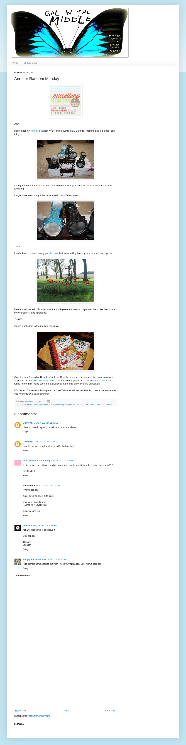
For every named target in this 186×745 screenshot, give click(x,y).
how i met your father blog (36, 460)
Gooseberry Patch (95, 380)
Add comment (22, 575)
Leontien (27, 525)
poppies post (51, 253)
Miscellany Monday (63, 405)
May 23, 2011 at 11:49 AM (46, 423)
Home (14, 62)
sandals (108, 405)
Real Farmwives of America (43, 380)
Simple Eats (30, 62)
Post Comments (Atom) (38, 716)
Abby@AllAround (32, 559)
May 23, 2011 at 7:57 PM (45, 525)
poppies (76, 405)
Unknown (28, 423)
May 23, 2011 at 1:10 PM (45, 441)
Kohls (51, 405)
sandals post (37, 130)
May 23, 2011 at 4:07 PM (62, 460)
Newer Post (20, 711)
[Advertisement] (65, 682)
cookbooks (27, 405)
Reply (25, 432)
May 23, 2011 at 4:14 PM (48, 485)
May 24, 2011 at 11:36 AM (54, 559)
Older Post (110, 711)
